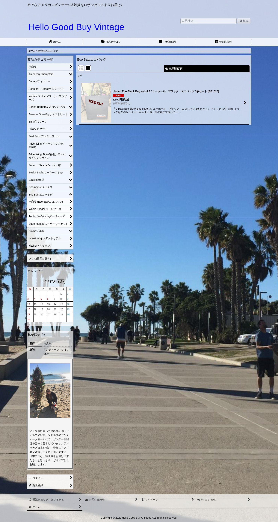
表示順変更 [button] (173, 68)
